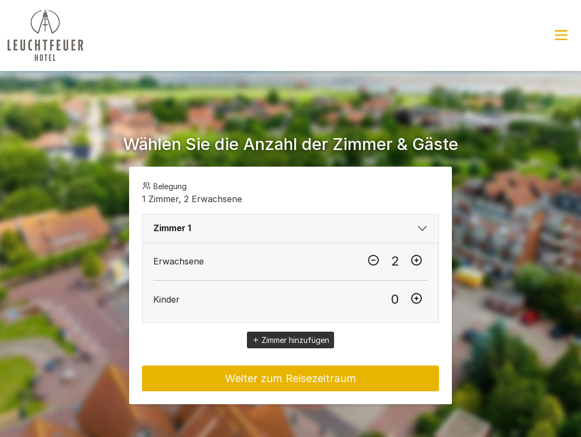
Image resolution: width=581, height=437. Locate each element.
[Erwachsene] (395, 261)
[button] (561, 35)
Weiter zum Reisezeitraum (290, 378)
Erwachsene (178, 261)
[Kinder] (395, 299)
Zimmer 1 (172, 228)
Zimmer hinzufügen (290, 340)
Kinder (166, 299)
